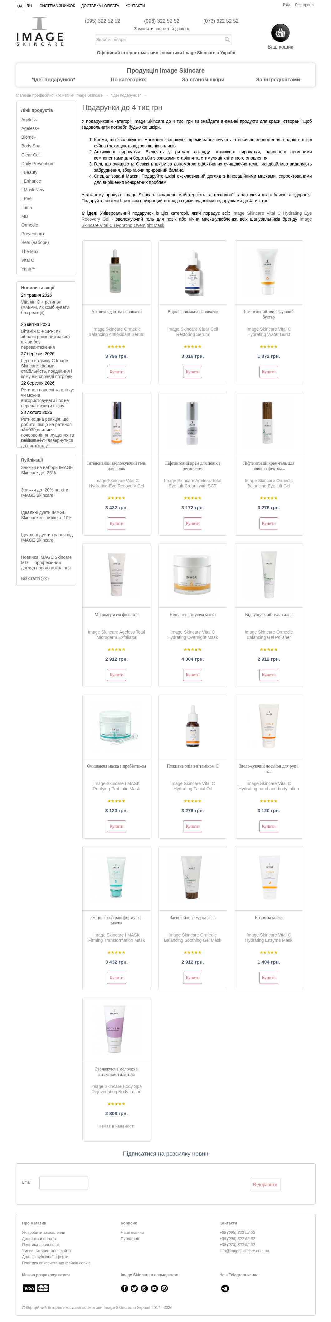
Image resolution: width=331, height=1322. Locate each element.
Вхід (286, 5)
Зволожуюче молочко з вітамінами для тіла (116, 1072)
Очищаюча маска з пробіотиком (116, 766)
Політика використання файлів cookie (56, 1263)
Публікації (32, 459)
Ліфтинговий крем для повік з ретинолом (192, 466)
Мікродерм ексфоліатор (117, 614)
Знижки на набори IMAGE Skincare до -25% (47, 470)
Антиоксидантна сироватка (116, 311)
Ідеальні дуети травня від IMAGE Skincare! (47, 537)
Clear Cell (31, 154)
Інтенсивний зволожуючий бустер (269, 314)
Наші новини (132, 1232)
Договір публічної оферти (45, 1257)
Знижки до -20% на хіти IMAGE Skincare (44, 492)
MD (25, 216)
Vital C (28, 260)
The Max (30, 251)
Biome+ (29, 137)
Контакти (135, 6)
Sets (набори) (35, 242)
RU (29, 6)
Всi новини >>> (36, 440)
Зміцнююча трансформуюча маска (116, 920)
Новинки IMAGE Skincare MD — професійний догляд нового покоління (46, 562)
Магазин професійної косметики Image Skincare (59, 95)
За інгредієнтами (278, 80)
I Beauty (29, 172)
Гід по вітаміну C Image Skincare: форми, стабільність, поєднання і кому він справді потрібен (47, 368)
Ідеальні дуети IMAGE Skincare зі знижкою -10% (46, 515)
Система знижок (57, 6)
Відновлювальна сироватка (193, 311)
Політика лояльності (40, 1245)
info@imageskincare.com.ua (244, 1251)
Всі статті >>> (35, 578)
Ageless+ (31, 128)
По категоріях (128, 80)
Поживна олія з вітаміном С (192, 766)
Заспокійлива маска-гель (193, 917)
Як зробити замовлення (43, 1232)
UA (20, 6)
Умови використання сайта (46, 1251)
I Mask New (33, 189)
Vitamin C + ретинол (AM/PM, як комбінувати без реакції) (45, 307)
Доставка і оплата (100, 6)
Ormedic (30, 225)
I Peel (27, 198)
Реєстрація (304, 5)
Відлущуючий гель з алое (269, 614)
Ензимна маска (269, 917)
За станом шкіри (203, 80)
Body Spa (31, 145)
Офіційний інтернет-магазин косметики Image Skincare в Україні (88, 1307)
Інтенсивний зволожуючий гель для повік (116, 466)
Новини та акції (38, 287)
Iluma (27, 207)
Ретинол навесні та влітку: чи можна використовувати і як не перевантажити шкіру (47, 397)
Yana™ (29, 268)
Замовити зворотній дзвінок (162, 28)
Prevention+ (33, 233)
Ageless (29, 119)
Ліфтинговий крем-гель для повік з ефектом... (268, 466)
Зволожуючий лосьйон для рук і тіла (269, 769)
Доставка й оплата (39, 1239)
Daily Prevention (37, 163)
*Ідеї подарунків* (53, 80)
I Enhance (31, 181)
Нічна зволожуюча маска (192, 614)
